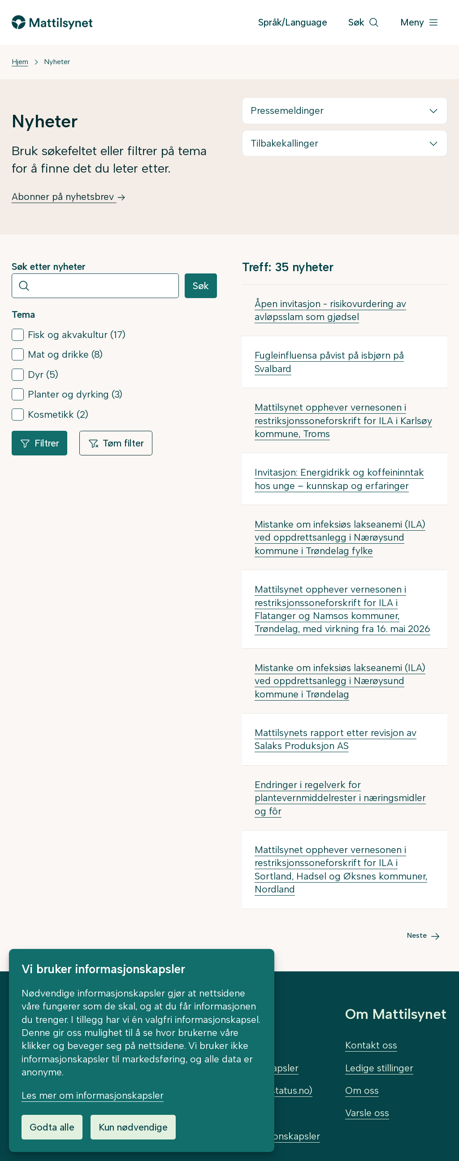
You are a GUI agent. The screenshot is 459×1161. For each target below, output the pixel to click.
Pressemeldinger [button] (287, 110)
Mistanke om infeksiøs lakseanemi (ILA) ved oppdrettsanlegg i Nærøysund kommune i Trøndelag (340, 681)
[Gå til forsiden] (52, 22)
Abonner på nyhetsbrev (69, 196)
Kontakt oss (371, 1045)
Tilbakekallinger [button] (284, 143)
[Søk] (364, 22)
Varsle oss (367, 1112)
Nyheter (57, 61)
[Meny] (419, 22)
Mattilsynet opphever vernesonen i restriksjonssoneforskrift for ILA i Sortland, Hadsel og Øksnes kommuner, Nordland (341, 869)
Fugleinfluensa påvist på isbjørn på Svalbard (329, 362)
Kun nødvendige (133, 1127)
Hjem (20, 61)
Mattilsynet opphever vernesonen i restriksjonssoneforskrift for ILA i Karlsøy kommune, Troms (343, 420)
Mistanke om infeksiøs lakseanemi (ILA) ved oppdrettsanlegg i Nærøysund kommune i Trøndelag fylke (340, 537)
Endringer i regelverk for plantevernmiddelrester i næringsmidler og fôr (340, 798)
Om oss (362, 1090)
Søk (201, 285)
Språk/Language (292, 22)
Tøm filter (116, 443)
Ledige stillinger (379, 1068)
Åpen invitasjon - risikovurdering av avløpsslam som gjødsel (330, 310)
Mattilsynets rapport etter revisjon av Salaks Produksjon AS (335, 739)
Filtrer (39, 443)
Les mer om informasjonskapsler (93, 1095)
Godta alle (52, 1127)
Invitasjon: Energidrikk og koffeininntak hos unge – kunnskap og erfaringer (339, 479)
